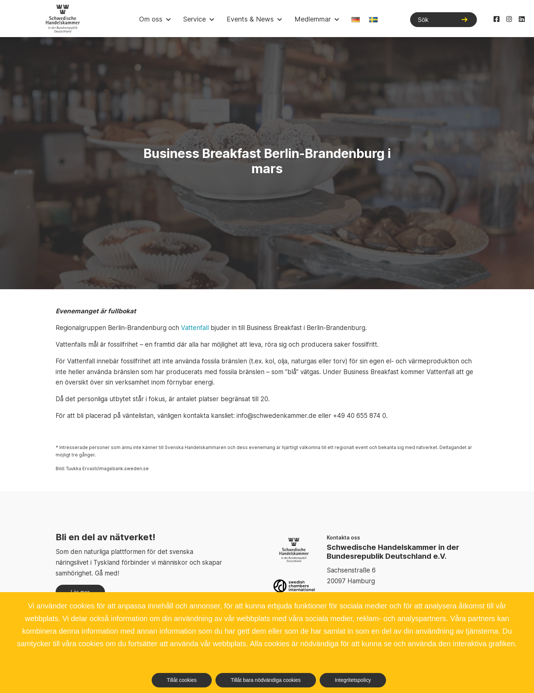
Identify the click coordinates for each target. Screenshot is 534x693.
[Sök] (443, 19)
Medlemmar (312, 19)
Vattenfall (195, 327)
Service (194, 19)
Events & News (250, 19)
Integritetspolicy (353, 680)
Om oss (150, 19)
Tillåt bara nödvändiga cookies (266, 680)
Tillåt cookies (182, 680)
